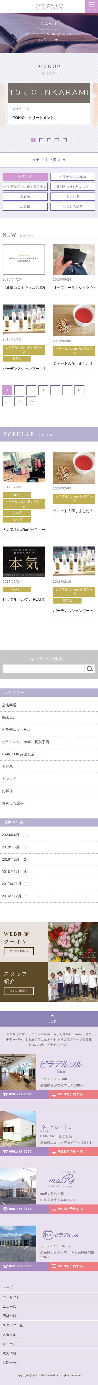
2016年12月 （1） (17, 896)
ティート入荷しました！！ (74, 363)
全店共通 (9, 705)
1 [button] (33, 140)
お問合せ (9, 1363)
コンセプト (11, 1297)
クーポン (9, 1344)
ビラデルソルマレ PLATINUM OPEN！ (24, 599)
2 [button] (41, 140)
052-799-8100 (20, 1266)
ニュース (9, 1306)
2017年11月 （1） (17, 884)
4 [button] (57, 140)
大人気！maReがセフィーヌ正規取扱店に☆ (24, 530)
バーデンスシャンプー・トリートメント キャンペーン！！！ (24, 369)
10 (79, 390)
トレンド (17, 519)
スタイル (9, 1335)
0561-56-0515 (20, 1209)
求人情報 (9, 1353)
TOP (52, 1021)
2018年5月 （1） (16, 847)
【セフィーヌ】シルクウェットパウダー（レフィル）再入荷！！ (74, 288)
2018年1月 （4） (16, 871)
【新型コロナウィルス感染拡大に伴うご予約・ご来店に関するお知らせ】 (24, 288)
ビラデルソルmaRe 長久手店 (24, 350)
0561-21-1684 (20, 1094)
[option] (49, 104)
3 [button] (49, 140)
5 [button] (65, 140)
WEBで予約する (70, 1094)
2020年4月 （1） (16, 835)
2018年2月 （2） (16, 859)
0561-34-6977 (20, 1151)
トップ (8, 1288)
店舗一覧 (9, 1316)
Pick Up (16, 495)
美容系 (17, 359)
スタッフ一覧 (13, 1325)
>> (31, 401)
